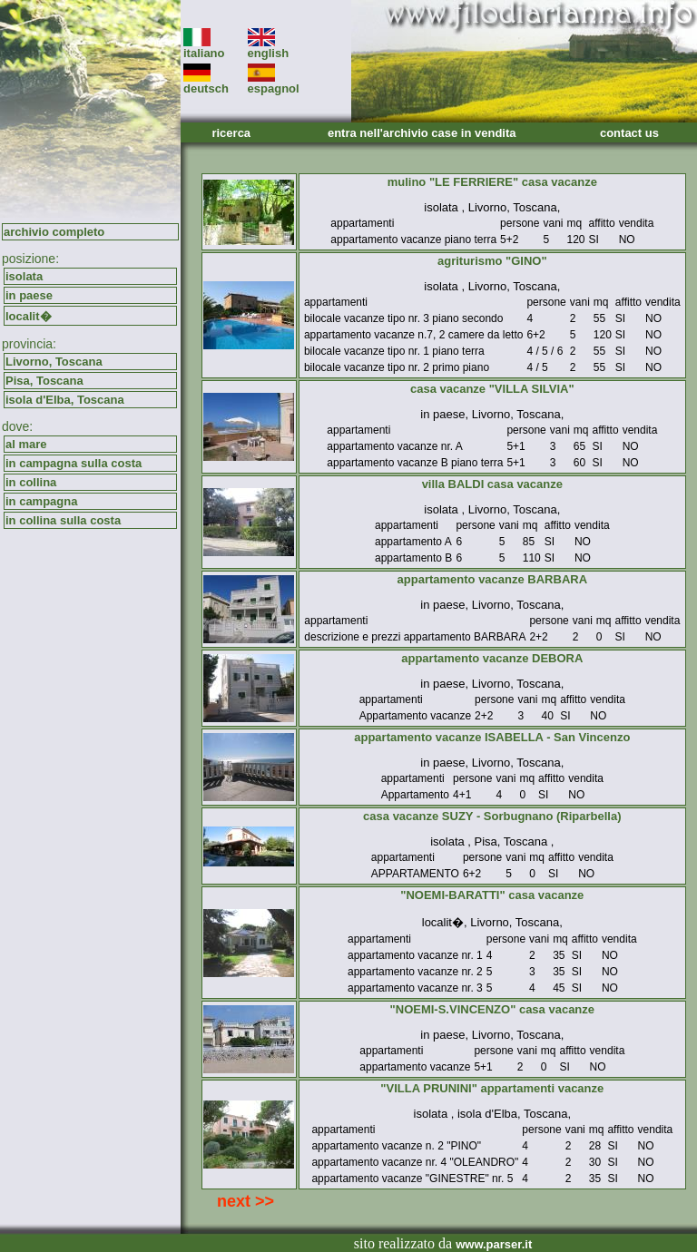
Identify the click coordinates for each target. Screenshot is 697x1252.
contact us (629, 133)
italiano (204, 47)
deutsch (206, 83)
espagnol (273, 83)
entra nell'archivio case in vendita (422, 133)
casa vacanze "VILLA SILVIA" (492, 389)
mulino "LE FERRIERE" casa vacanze (492, 182)
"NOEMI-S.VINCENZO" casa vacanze (492, 1009)
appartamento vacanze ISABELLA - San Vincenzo (492, 737)
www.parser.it (494, 1244)
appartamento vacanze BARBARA (493, 579)
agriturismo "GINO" (492, 261)
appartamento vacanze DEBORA (492, 658)
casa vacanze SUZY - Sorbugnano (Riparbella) (492, 816)
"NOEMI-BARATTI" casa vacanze (492, 895)
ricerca (230, 133)
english (269, 47)
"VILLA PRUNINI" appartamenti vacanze (492, 1088)
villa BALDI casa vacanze (492, 484)
